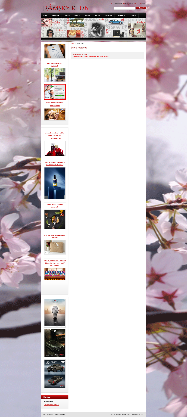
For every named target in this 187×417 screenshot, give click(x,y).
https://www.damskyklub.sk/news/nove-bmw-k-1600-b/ (91, 56)
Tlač (143, 3)
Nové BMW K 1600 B (81, 54)
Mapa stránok (129, 3)
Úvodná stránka (117, 3)
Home (73, 43)
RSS (137, 3)
